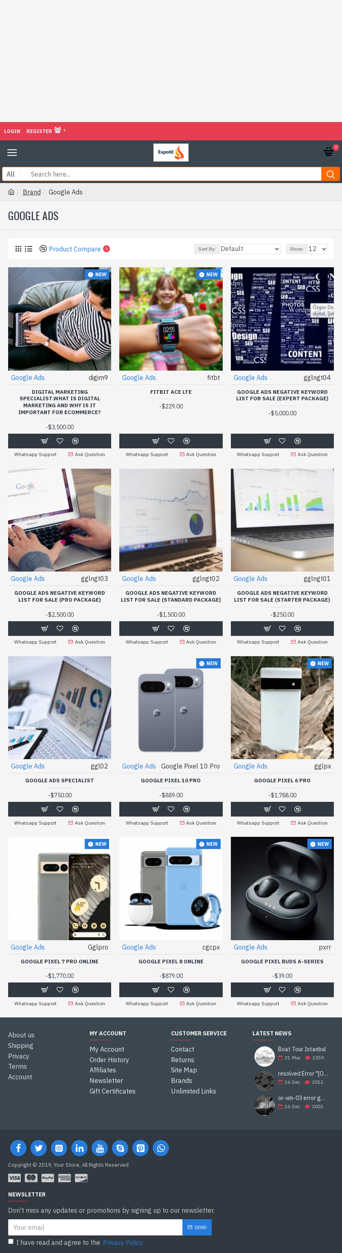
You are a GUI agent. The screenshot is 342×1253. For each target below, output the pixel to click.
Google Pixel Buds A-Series (282, 959)
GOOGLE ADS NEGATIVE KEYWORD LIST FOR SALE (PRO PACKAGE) (59, 596)
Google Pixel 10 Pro (171, 779)
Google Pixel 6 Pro (282, 779)
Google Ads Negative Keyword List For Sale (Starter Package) (282, 596)
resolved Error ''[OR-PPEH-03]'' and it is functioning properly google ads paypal (303, 1071)
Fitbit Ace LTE (171, 392)
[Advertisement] (171, 61)
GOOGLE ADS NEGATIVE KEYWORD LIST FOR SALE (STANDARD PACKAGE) (171, 596)
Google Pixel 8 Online (171, 959)
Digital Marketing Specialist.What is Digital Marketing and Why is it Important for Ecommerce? (59, 402)
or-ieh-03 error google (303, 1096)
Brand (32, 192)
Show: (297, 249)
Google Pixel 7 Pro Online (60, 959)
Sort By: (207, 249)
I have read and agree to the (76, 1240)
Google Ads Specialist (59, 779)
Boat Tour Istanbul (302, 1047)
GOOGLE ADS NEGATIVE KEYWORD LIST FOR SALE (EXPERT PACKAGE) (282, 395)
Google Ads (28, 377)
